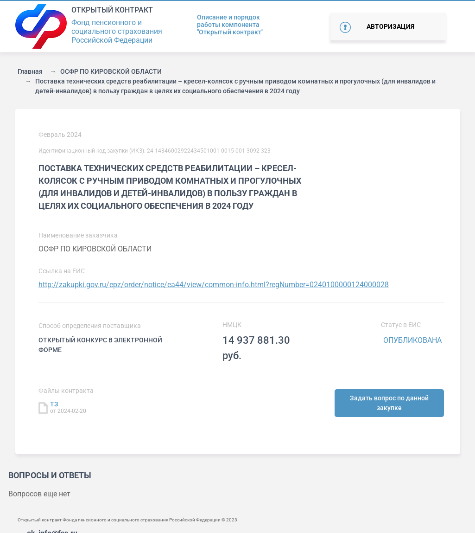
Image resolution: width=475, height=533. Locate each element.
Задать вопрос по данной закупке (389, 402)
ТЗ (54, 404)
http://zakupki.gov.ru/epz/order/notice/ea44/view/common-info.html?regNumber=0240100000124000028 (213, 284)
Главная (30, 71)
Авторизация (390, 26)
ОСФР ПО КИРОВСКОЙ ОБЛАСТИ (111, 71)
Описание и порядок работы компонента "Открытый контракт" (230, 24)
